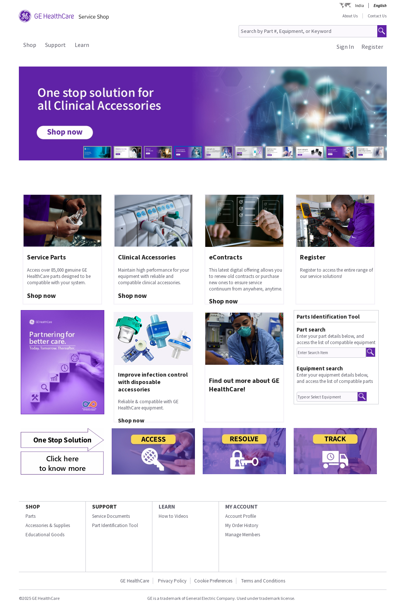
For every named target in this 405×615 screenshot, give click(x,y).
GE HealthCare (134, 581)
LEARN (167, 506)
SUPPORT (104, 506)
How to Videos (173, 516)
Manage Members (242, 534)
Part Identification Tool (115, 525)
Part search (311, 329)
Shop (29, 44)
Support (55, 44)
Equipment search (320, 368)
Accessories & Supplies (48, 525)
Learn (82, 44)
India (359, 5)
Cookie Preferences (213, 581)
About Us (350, 15)
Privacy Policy (172, 581)
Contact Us (377, 15)
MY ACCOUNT (241, 506)
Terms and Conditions (263, 581)
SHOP (33, 506)
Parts (31, 516)
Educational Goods (45, 534)
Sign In (345, 46)
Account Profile (240, 516)
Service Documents (111, 516)
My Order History (241, 525)
